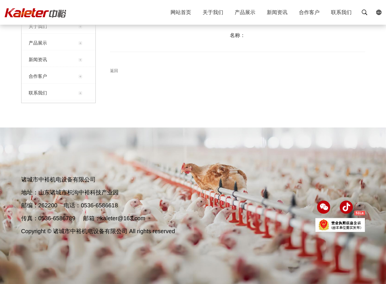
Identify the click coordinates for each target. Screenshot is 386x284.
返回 (114, 70)
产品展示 (245, 14)
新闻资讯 (277, 14)
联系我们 (341, 14)
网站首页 (181, 14)
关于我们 (213, 14)
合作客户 (309, 14)
